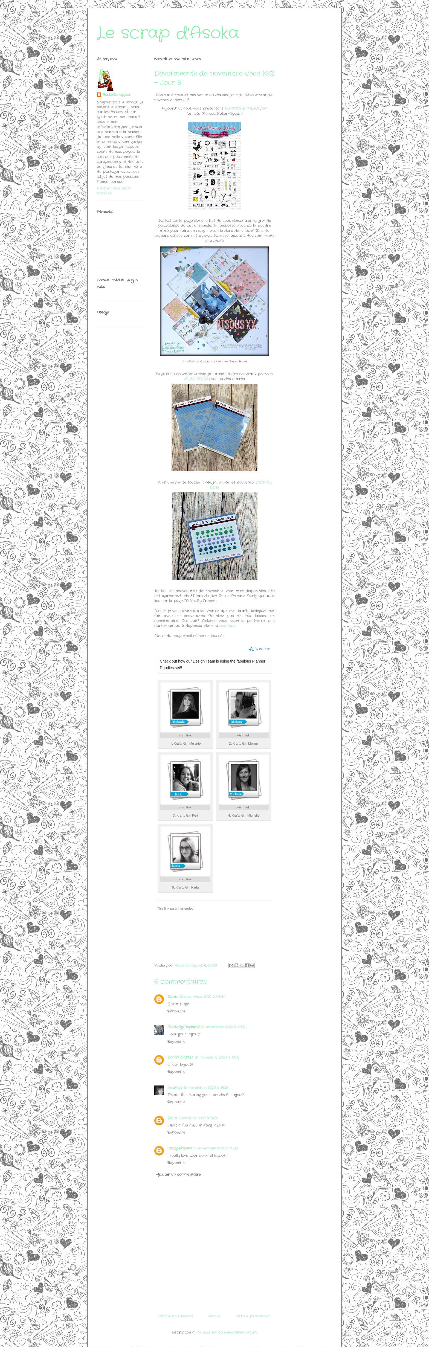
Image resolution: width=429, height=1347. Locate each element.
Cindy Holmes (179, 1148)
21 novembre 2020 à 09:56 (223, 1027)
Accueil (214, 1316)
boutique (227, 625)
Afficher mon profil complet (114, 191)
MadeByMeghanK (183, 1027)
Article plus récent (175, 1316)
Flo (169, 1118)
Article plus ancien (253, 1316)
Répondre (176, 1011)
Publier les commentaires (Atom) (227, 1332)
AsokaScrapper (116, 94)
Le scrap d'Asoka (168, 33)
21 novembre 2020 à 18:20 (215, 1148)
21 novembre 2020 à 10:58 (217, 1057)
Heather (174, 1087)
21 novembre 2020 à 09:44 (202, 996)
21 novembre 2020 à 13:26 (206, 1087)
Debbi (172, 996)
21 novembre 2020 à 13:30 (196, 1118)
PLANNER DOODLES (242, 108)
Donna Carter (180, 1057)
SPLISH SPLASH (197, 379)
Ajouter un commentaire (178, 1174)
